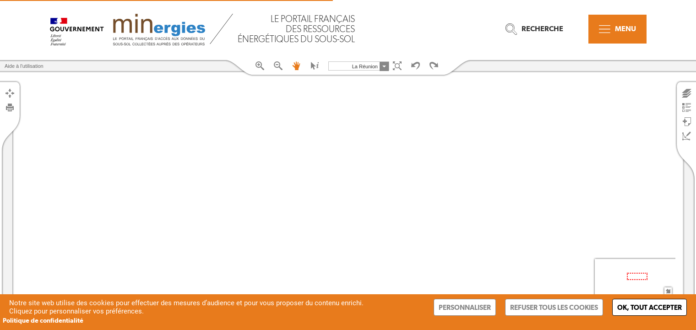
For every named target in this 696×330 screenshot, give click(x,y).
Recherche (534, 29)
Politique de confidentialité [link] (43, 320)
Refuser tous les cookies (554, 307)
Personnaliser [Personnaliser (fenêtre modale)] (465, 307)
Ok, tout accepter (649, 307)
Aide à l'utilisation (24, 66)
